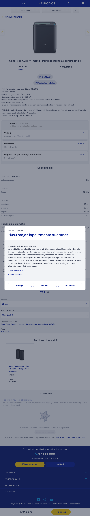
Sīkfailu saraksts (15, 274)
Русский (19, 230)
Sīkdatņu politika (15, 270)
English (11, 230)
